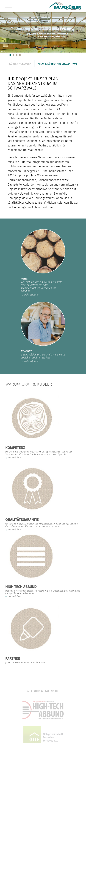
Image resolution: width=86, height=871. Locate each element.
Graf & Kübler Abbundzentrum (57, 63)
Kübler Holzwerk (20, 63)
